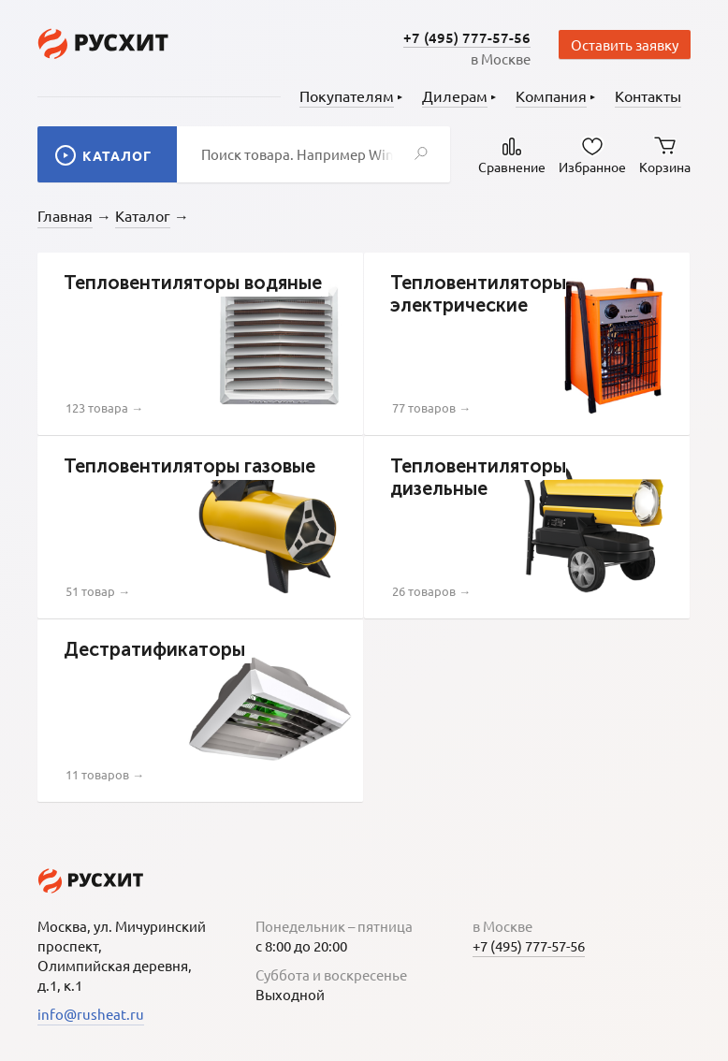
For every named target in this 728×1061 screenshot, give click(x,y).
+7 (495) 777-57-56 (467, 37)
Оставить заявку (624, 44)
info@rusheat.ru (90, 1014)
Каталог (142, 215)
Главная (65, 215)
